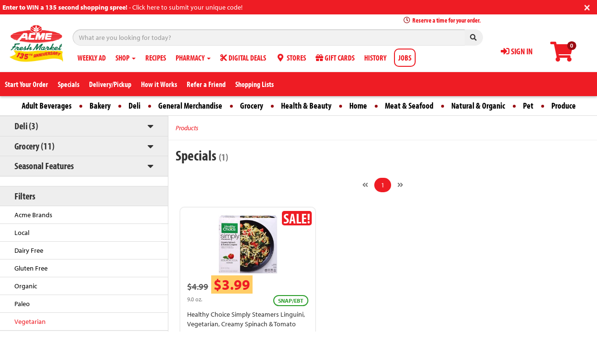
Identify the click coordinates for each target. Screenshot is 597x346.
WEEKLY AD (91, 57)
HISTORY (375, 57)
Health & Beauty (306, 105)
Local (21, 232)
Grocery (251, 105)
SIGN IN (517, 51)
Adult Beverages (47, 105)
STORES (291, 57)
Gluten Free (31, 268)
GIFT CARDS (335, 57)
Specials (68, 84)
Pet (528, 105)
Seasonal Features (44, 166)
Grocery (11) (34, 146)
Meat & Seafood (409, 105)
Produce (563, 105)
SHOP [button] (125, 57)
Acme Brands (33, 214)
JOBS (404, 57)
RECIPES (155, 57)
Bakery (100, 105)
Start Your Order (26, 84)
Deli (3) (26, 126)
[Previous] (365, 185)
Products (187, 128)
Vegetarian (30, 321)
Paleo (22, 303)
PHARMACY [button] (193, 57)
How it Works (159, 84)
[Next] (400, 185)
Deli (134, 105)
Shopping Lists (254, 84)
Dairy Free (28, 250)
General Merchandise (190, 105)
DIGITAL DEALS (243, 57)
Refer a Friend (206, 84)
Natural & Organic (478, 105)
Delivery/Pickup (110, 84)
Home (358, 105)
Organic (25, 286)
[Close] (587, 6)
